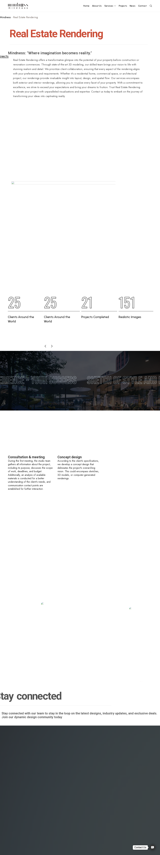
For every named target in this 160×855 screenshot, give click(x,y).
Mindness (5, 17)
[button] (152, 847)
